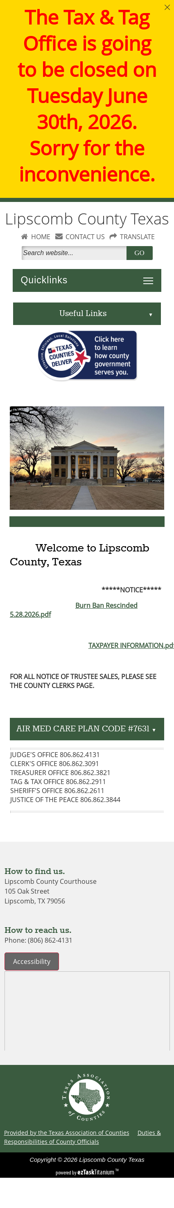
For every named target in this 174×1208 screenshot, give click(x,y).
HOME (40, 236)
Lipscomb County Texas (87, 218)
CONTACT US (85, 236)
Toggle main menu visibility (150, 276)
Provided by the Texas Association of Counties (66, 1132)
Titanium (96, 1172)
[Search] (76, 253)
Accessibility (31, 961)
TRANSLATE (137, 236)
